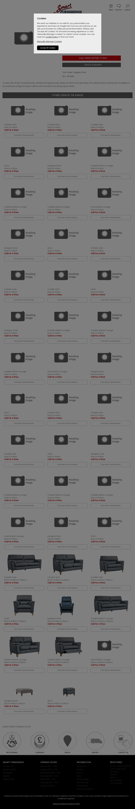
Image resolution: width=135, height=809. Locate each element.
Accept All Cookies (47, 48)
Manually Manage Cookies (49, 41)
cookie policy (52, 37)
